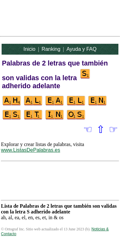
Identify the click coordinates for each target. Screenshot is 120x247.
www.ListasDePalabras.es (30, 150)
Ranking (51, 49)
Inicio (29, 49)
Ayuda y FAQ (82, 49)
